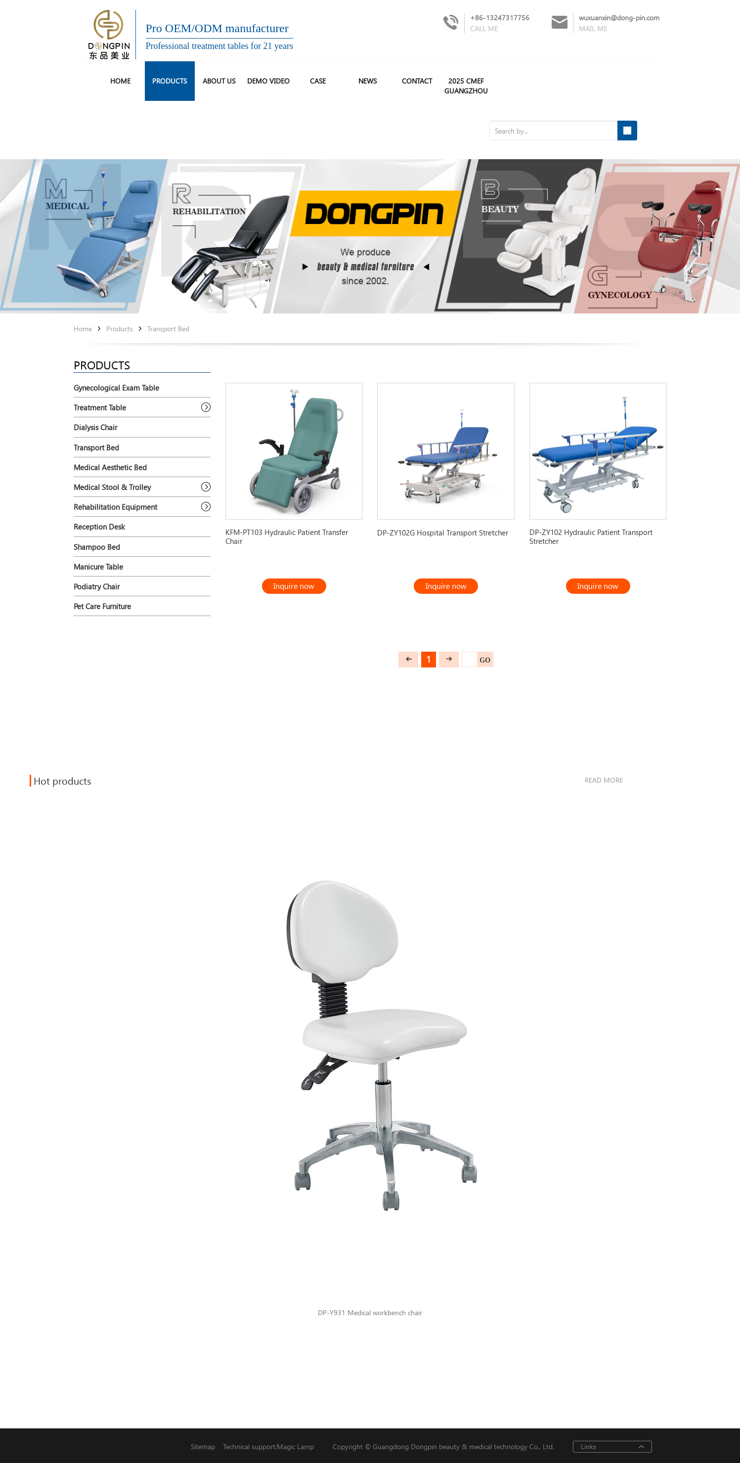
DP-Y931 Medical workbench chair (370, 1313)
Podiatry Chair (97, 586)
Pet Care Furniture (102, 606)
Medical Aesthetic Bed (110, 467)
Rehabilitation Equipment (115, 506)
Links (588, 1446)
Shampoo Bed (97, 546)
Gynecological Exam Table (116, 387)
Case (318, 81)
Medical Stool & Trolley (112, 487)
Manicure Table (98, 566)
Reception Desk (99, 526)
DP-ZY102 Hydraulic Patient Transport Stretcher (591, 536)
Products (169, 81)
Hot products (62, 781)
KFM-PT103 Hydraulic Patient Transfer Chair (286, 536)
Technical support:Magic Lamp (264, 1447)
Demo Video (268, 81)
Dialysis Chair (95, 427)
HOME (120, 81)
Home (83, 329)
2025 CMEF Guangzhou (466, 85)
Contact (417, 81)
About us (219, 81)
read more (604, 780)
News (367, 81)
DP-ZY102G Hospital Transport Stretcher (442, 532)
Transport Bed (168, 329)
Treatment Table (100, 407)
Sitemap (203, 1447)
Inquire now (293, 585)
